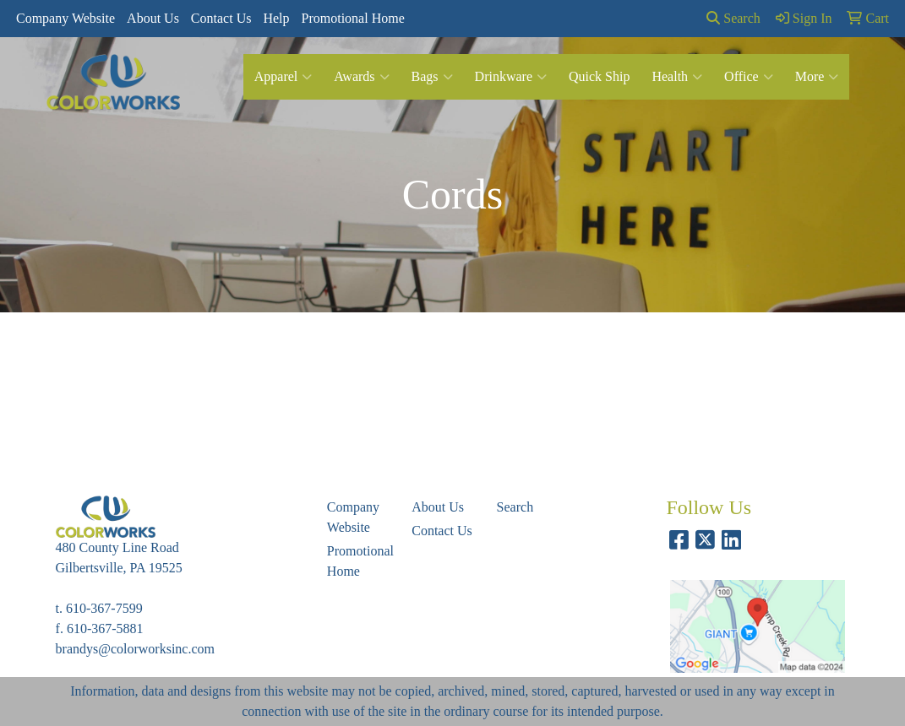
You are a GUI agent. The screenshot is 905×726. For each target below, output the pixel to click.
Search (733, 18)
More (817, 77)
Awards (361, 77)
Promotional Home (353, 18)
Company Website (65, 18)
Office (748, 77)
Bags (432, 77)
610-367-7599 (104, 608)
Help (276, 18)
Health (676, 77)
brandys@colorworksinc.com (135, 649)
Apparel (283, 77)
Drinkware (511, 77)
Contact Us (221, 18)
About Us (153, 18)
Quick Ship (599, 76)
